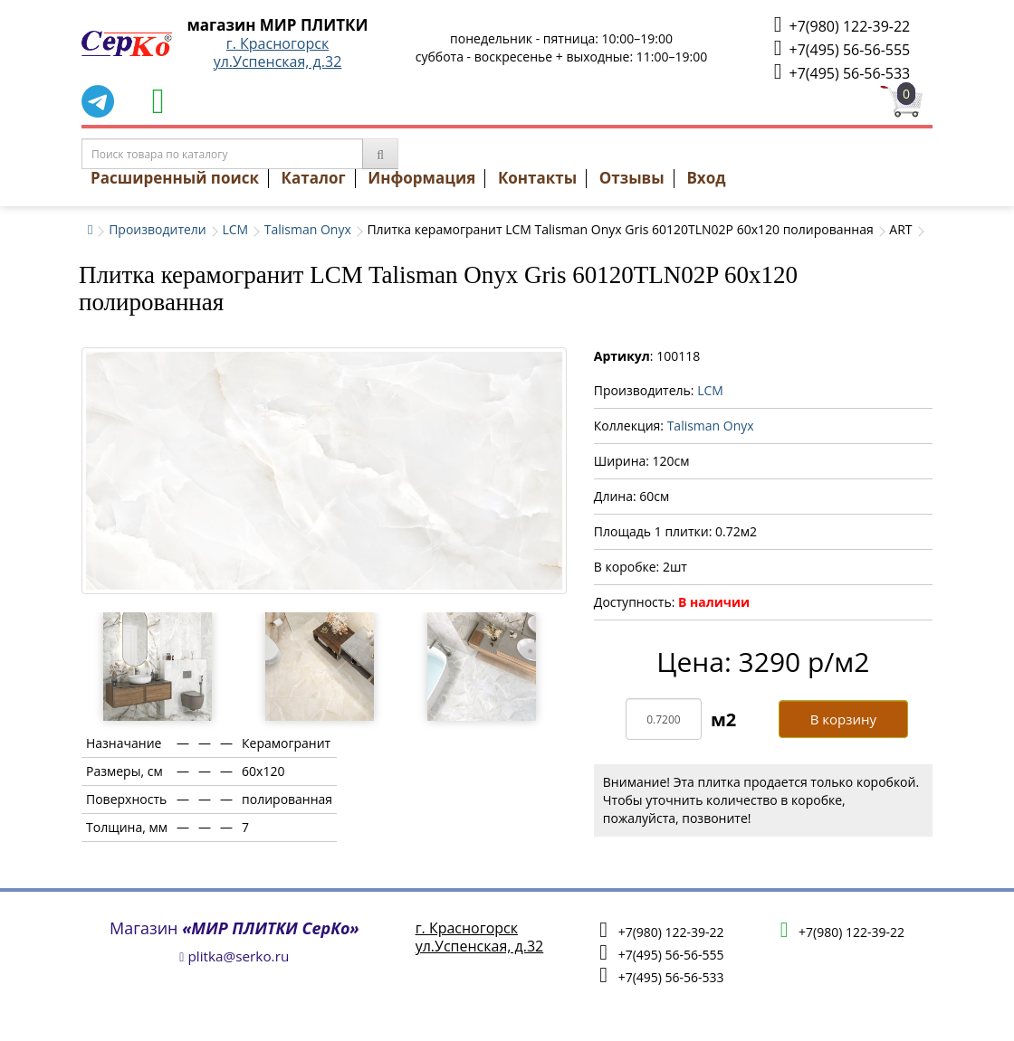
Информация (421, 177)
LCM (235, 229)
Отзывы (632, 177)
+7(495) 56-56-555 (842, 48)
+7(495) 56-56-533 (842, 72)
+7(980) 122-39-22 (842, 25)
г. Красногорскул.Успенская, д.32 (278, 52)
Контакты (537, 177)
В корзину (843, 719)
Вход (705, 177)
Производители (157, 229)
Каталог (314, 177)
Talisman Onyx (307, 229)
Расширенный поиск (175, 177)
